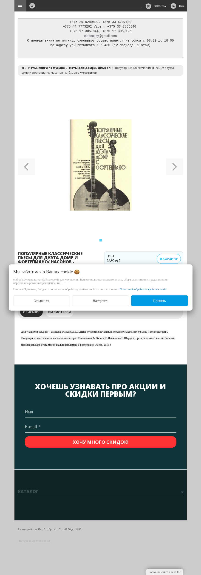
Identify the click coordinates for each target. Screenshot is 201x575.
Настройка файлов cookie (34, 540)
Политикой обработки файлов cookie (143, 289)
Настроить (100, 301)
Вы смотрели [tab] (59, 313)
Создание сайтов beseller (165, 572)
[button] (26, 166)
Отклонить (41, 301)
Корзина (160, 6)
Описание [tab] (31, 313)
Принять (159, 301)
